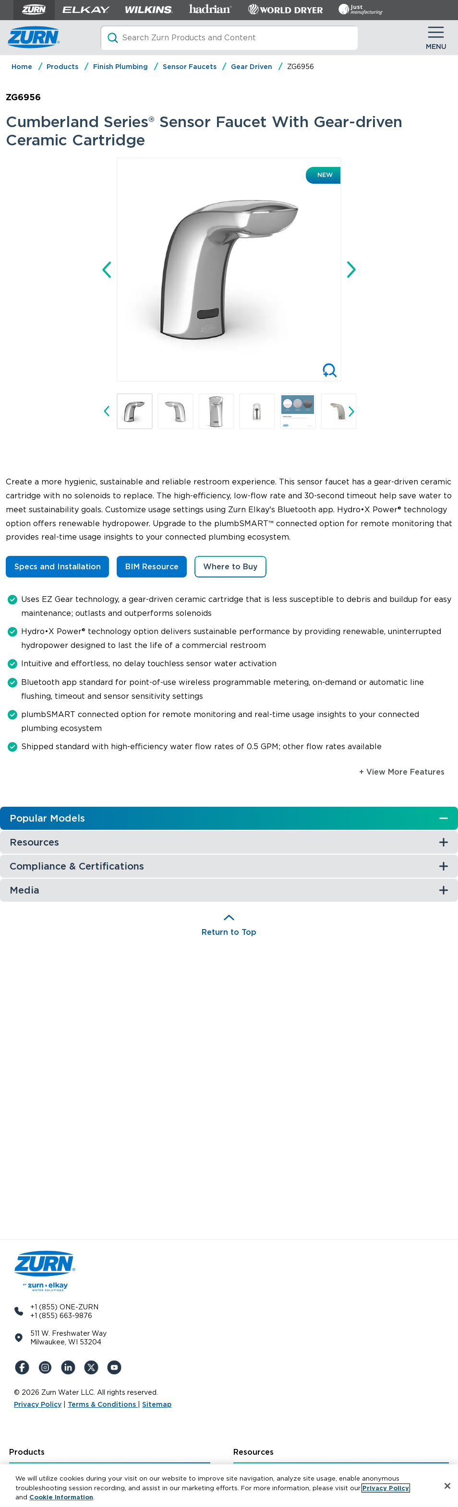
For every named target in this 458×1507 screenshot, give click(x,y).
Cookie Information (61, 1497)
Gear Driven (251, 67)
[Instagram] (46, 1367)
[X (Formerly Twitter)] (92, 1367)
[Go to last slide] (106, 269)
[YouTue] (115, 1367)
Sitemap (156, 1404)
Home (22, 67)
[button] (135, 411)
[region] (229, 1485)
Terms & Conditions (103, 1404)
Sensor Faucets (190, 67)
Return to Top (229, 932)
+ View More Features (402, 772)
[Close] (447, 1485)
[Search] (229, 37)
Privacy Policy (37, 1404)
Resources (253, 1452)
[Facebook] (23, 1367)
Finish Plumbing (120, 67)
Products (62, 67)
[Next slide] (351, 269)
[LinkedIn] (69, 1367)
